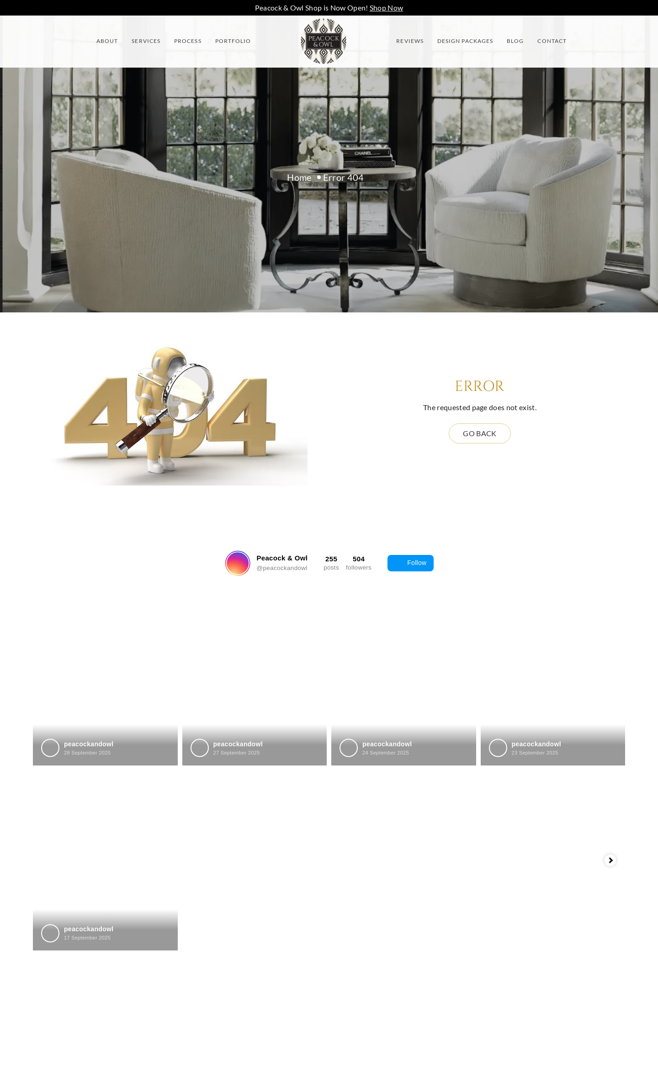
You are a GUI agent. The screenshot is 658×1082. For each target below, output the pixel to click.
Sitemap (205, 979)
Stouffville (360, 940)
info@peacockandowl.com (551, 864)
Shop (199, 998)
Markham (359, 864)
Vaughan (357, 979)
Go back (479, 433)
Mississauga (363, 883)
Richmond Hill (366, 921)
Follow (410, 563)
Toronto (355, 960)
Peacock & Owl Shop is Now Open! (329, 7)
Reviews (410, 40)
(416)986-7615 (534, 844)
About (107, 40)
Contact (552, 40)
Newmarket (362, 902)
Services (146, 40)
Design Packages (465, 40)
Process (188, 40)
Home (299, 177)
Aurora (354, 845)
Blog (515, 40)
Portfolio (233, 40)
